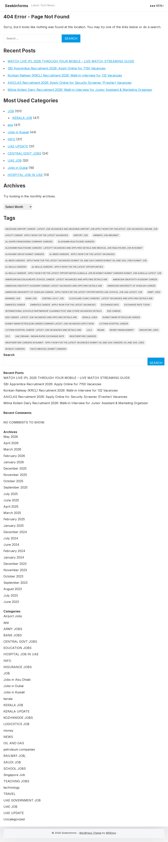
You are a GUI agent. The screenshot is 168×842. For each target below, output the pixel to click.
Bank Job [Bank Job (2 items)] (31, 298)
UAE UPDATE (18, 146)
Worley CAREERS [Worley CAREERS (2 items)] (15, 349)
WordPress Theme (90, 832)
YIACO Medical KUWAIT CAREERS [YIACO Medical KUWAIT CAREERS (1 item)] (48, 349)
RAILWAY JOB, (14, 756)
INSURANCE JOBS (17, 667)
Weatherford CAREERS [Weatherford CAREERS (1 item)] (82, 336)
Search (9, 355)
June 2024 (11, 544)
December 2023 (15, 564)
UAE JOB (15, 160)
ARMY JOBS (12, 629)
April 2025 (10, 506)
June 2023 (11, 602)
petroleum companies (19, 749)
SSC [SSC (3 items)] (7, 336)
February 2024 (14, 551)
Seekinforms (16, 5)
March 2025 (12, 513)
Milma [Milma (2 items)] (100, 330)
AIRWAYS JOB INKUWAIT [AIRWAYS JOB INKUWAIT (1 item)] (106, 235)
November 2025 (15, 475)
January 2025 (13, 526)
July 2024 (10, 538)
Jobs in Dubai (18, 168)
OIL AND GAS (13, 743)
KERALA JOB (22, 118)
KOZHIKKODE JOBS (18, 718)
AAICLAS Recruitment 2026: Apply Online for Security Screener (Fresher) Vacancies (70, 83)
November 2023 (15, 570)
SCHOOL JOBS (14, 768)
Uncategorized (14, 819)
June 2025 (11, 500)
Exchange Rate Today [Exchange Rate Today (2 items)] (137, 304)
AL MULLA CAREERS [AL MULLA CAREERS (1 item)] (15, 266)
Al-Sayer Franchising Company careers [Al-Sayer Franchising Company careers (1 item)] (29, 241)
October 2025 (13, 481)
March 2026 (12, 449)
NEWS (8, 737)
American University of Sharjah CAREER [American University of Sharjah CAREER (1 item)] (131, 285)
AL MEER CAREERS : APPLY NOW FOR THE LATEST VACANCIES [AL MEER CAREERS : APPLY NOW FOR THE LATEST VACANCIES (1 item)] (82, 254)
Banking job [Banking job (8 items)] (12, 298)
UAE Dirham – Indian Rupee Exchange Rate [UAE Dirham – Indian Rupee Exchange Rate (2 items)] (39, 336)
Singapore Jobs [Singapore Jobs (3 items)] (148, 330)
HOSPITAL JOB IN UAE (25, 175)
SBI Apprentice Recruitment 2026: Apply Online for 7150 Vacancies (57, 68)
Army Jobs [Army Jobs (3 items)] (154, 292)
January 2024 (13, 557)
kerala (7, 699)
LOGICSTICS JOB (16, 724)
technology (11, 787)
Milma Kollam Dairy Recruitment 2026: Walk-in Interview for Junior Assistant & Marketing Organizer (80, 90)
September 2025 (15, 487)
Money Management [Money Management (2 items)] (122, 330)
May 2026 (10, 437)
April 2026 (11, 443)
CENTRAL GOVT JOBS (24, 153)
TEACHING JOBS (16, 781)
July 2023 (10, 595)
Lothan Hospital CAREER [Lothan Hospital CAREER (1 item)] (113, 323)
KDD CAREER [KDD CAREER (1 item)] (113, 311)
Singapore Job (14, 775)
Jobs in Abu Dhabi (17, 680)
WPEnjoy (111, 832)
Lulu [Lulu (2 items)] (89, 330)
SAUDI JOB (12, 762)
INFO (11, 139)
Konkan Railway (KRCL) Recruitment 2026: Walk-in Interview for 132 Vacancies (65, 75)
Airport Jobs (12, 616)
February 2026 (14, 456)
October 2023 (13, 576)
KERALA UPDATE (16, 711)
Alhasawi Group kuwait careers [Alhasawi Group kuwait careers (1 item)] (24, 254)
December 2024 (15, 532)
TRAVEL (9, 794)
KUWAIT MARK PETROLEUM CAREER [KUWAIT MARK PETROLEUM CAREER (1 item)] (121, 317)
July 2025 (10, 494)
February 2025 (14, 519)
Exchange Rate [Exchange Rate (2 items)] (110, 304)
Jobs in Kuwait (18, 132)
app (10, 125)
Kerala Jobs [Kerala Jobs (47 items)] (89, 317)
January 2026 (13, 462)
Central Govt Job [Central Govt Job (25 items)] (53, 298)
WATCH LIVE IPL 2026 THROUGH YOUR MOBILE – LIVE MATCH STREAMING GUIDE (71, 61)
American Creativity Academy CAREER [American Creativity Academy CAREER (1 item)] (135, 279)
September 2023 (15, 583)
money (8, 730)
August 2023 (12, 589)
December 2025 (15, 468)
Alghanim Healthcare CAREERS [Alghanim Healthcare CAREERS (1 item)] (76, 241)
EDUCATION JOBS (17, 648)
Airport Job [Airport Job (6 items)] (81, 235)
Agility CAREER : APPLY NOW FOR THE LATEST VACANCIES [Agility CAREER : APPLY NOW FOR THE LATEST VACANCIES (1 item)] (36, 235)
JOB (11, 111)
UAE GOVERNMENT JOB (22, 800)
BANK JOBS (12, 635)
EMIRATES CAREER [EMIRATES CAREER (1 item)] (15, 304)
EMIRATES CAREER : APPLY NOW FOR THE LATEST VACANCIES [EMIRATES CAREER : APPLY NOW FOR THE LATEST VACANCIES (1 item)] (63, 304)
